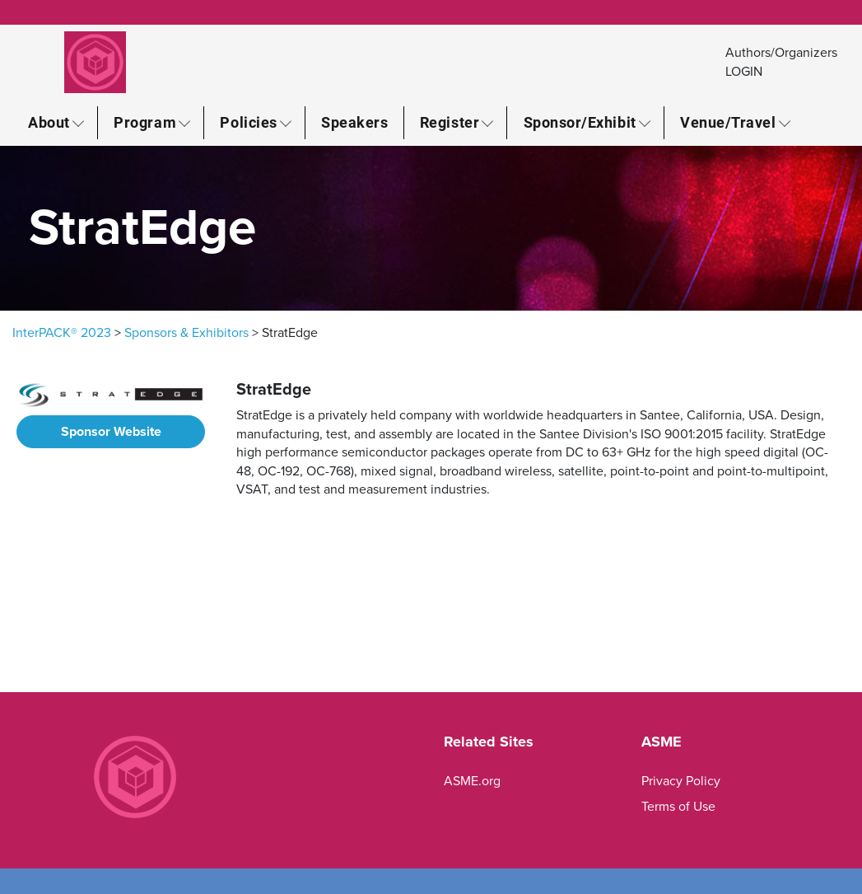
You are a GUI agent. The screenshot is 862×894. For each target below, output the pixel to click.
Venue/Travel (728, 122)
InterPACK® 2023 (61, 333)
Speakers (354, 122)
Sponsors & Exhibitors (186, 333)
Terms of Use (678, 806)
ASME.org (472, 781)
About (49, 122)
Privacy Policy (680, 781)
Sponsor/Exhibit (580, 122)
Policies (248, 122)
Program (145, 122)
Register (449, 122)
